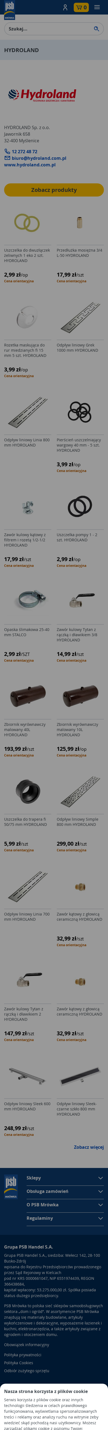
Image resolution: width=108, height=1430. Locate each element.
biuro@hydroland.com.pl (35, 158)
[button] (65, 7)
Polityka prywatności (22, 1354)
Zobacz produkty (54, 190)
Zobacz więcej (89, 1147)
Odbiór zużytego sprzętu (26, 1370)
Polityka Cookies (18, 1362)
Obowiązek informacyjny (26, 1344)
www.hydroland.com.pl (30, 165)
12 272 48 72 (20, 151)
